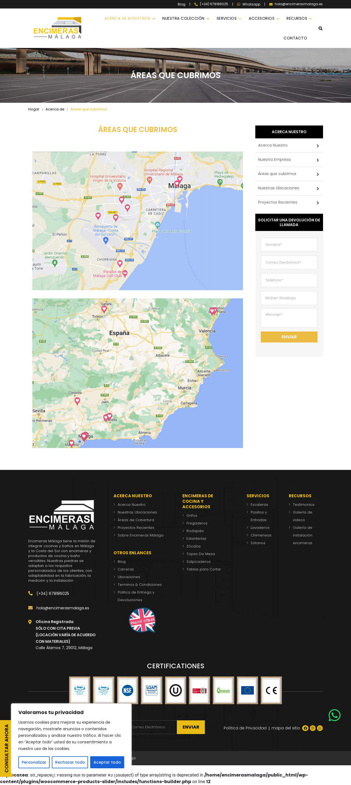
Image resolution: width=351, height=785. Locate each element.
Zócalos (193, 546)
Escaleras (259, 504)
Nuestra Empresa (274, 159)
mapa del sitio (285, 728)
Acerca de (55, 109)
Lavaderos (260, 527)
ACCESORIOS (261, 18)
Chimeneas (261, 535)
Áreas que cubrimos (277, 173)
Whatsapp (248, 4)
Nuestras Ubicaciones (278, 188)
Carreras (126, 569)
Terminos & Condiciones (140, 584)
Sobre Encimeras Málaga (140, 535)
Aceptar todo (107, 762)
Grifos (191, 515)
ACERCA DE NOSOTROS (127, 18)
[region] (71, 738)
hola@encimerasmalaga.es (58, 608)
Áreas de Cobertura (136, 520)
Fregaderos (197, 523)
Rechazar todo (70, 762)
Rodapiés (195, 530)
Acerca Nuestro (273, 145)
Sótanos (258, 543)
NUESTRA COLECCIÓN (183, 18)
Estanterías (196, 538)
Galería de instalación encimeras (302, 535)
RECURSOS (297, 18)
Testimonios (304, 504)
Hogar (33, 109)
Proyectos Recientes (277, 202)
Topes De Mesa (200, 553)
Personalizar (34, 762)
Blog (181, 4)
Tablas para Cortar (203, 569)
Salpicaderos (198, 561)
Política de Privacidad (245, 728)
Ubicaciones (129, 577)
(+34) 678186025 (48, 593)
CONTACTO (295, 38)
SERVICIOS (227, 18)
